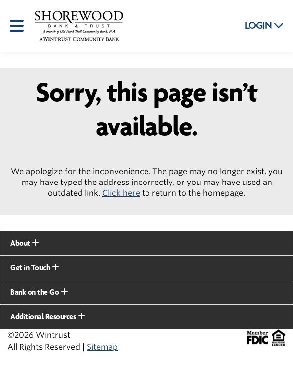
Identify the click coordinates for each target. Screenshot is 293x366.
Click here (121, 193)
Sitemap (102, 347)
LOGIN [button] (264, 25)
